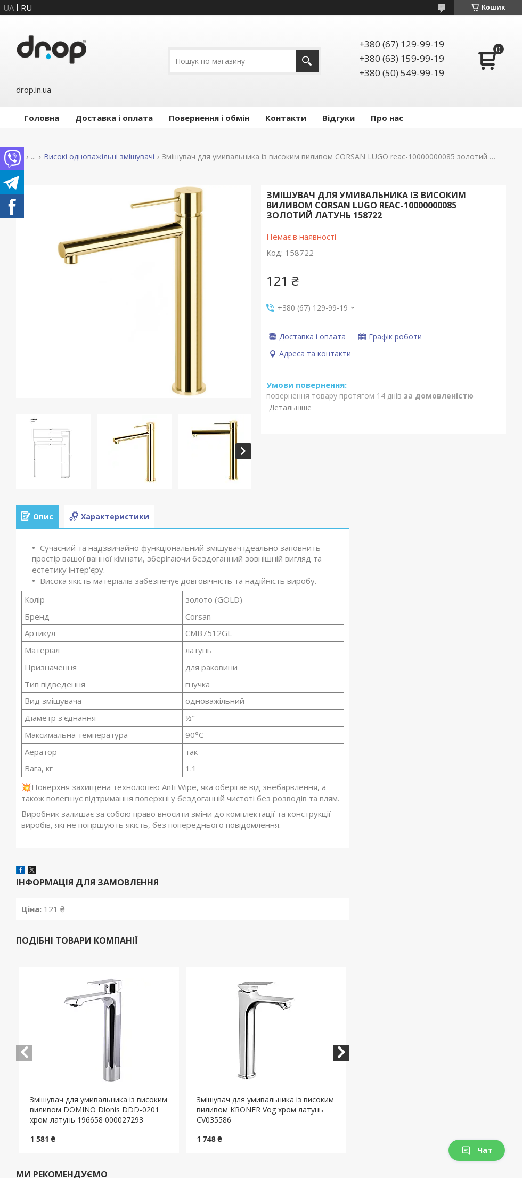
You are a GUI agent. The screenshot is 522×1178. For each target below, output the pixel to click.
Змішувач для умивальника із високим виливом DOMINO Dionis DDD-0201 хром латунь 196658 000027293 (98, 1109)
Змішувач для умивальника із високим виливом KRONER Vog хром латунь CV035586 (265, 1109)
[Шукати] (307, 61)
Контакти (285, 117)
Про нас (387, 117)
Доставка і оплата (114, 117)
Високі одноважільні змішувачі (99, 156)
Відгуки (338, 117)
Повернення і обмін (209, 117)
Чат (476, 1150)
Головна (41, 117)
